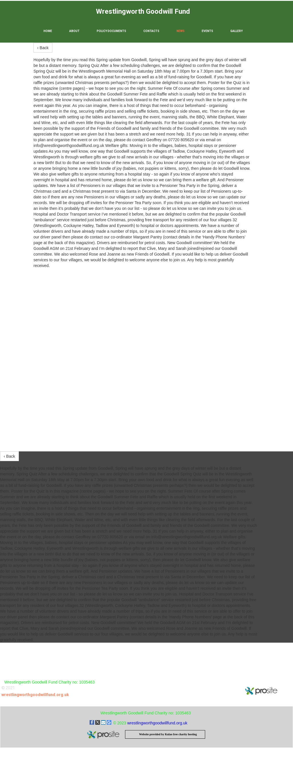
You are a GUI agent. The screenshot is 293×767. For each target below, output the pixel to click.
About (74, 31)
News (181, 31)
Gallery (236, 31)
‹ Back (43, 47)
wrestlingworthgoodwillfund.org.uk (35, 694)
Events (207, 31)
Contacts (151, 31)
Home (47, 31)
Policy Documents (111, 31)
